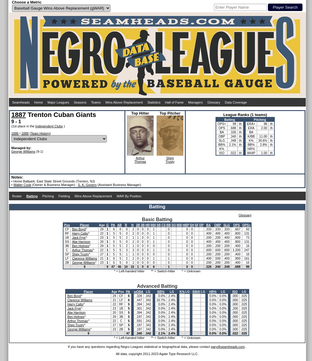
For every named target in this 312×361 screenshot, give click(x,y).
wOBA (138, 291)
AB (119, 225)
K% (182, 291)
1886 (14, 133)
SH (192, 225)
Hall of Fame (174, 102)
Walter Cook (22, 185)
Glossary (213, 102)
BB (168, 225)
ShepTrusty (170, 159)
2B (138, 225)
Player (84, 225)
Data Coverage (236, 102)
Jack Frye (79, 237)
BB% (161, 291)
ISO (235, 291)
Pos (67, 225)
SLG (226, 225)
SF (197, 225)
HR (147, 225)
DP (201, 225)
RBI (153, 225)
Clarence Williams (84, 258)
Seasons (80, 102)
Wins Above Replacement (124, 102)
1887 (18, 114)
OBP (217, 225)
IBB (179, 225)
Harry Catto (80, 233)
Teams (96, 102)
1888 (25, 133)
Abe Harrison (81, 241)
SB (159, 225)
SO (173, 225)
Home (38, 102)
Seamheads (21, 102)
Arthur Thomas (82, 250)
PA (113, 225)
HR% (213, 291)
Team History (40, 133)
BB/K (196, 291)
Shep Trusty (80, 254)
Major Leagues (58, 102)
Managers (195, 102)
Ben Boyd (79, 229)
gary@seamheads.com (228, 347)
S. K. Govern (87, 185)
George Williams (23, 151)
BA (208, 225)
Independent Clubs (49, 126)
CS (163, 225)
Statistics (153, 102)
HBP (185, 225)
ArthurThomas (140, 159)
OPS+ (246, 225)
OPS (236, 225)
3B (143, 225)
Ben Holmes (80, 246)
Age (102, 225)
